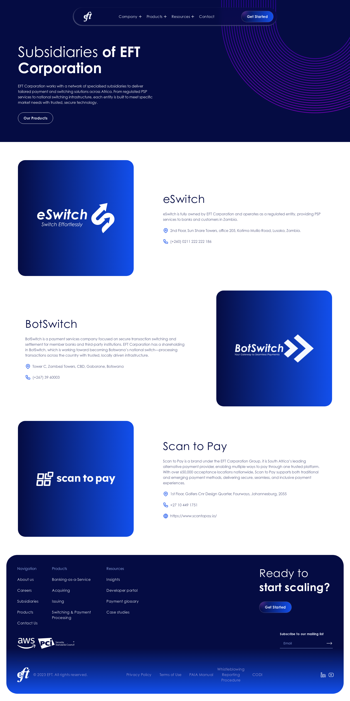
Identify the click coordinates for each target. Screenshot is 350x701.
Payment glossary (122, 601)
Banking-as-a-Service (71, 579)
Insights (113, 579)
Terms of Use (171, 674)
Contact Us (27, 623)
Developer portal (122, 590)
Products (25, 612)
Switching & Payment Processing (71, 615)
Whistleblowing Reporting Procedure (230, 674)
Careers (24, 590)
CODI (257, 674)
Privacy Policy (139, 674)
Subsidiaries (27, 601)
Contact (206, 16)
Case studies (117, 612)
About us (25, 579)
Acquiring (61, 590)
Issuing (58, 601)
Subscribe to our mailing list (302, 634)
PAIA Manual (201, 674)
